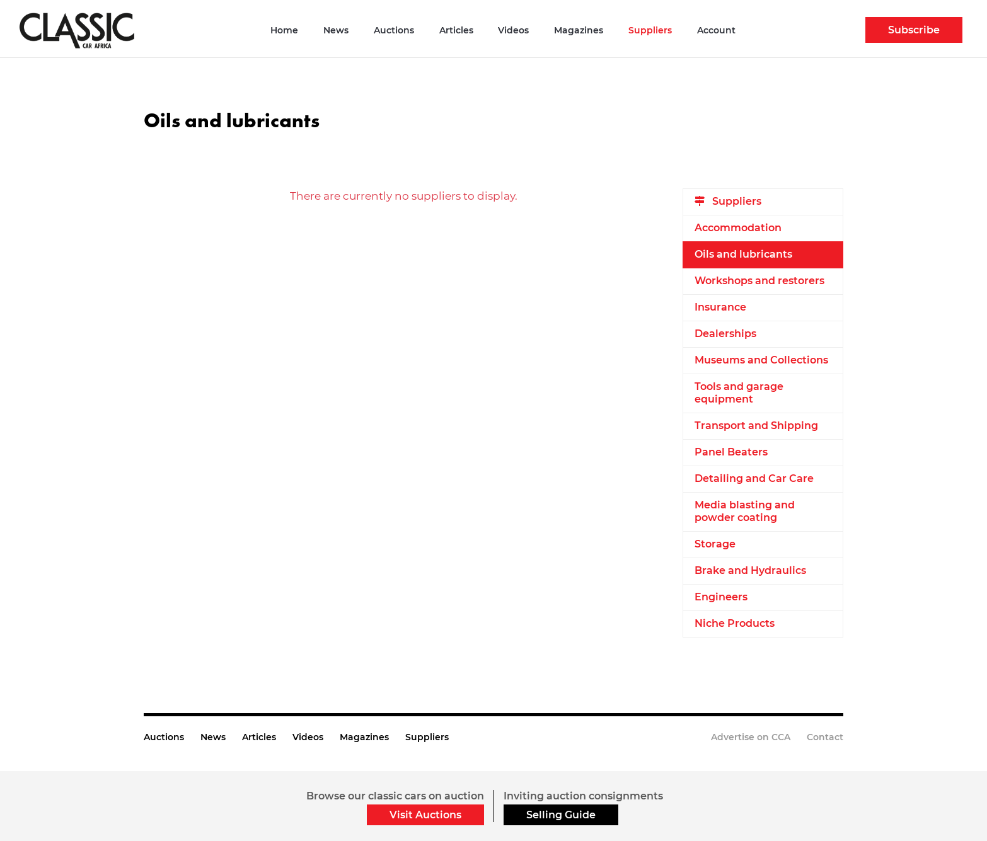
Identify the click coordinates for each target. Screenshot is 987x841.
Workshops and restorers (759, 281)
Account (716, 30)
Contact (825, 737)
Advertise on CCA (750, 737)
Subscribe (914, 30)
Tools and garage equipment (739, 392)
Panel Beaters (731, 452)
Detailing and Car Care (754, 478)
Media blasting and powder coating (745, 511)
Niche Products (735, 623)
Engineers (721, 597)
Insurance (720, 307)
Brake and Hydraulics (750, 570)
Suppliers (650, 30)
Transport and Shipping (756, 426)
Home (284, 30)
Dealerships (725, 334)
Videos (513, 30)
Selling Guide (561, 815)
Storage (715, 544)
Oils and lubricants (743, 254)
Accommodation (738, 228)
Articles (456, 30)
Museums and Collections (761, 360)
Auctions (394, 30)
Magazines (578, 30)
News (336, 30)
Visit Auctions (425, 815)
